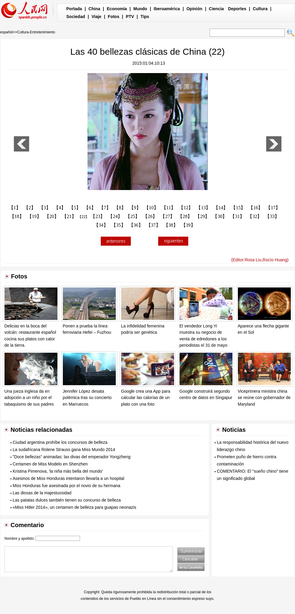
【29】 (202, 216)
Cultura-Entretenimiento (36, 32)
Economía (117, 8)
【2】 (30, 207)
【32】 (254, 216)
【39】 (188, 225)
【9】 (135, 207)
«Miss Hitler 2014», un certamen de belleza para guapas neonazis (74, 507)
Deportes (237, 8)
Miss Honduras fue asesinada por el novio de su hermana (66, 485)
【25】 (132, 216)
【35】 (118, 225)
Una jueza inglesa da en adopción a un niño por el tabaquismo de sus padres (29, 398)
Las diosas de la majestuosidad (42, 492)
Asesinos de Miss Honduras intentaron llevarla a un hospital (68, 478)
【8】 (120, 207)
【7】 (105, 207)
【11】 (168, 207)
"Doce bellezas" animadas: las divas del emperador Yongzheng (72, 456)
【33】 (272, 216)
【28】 (185, 216)
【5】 (75, 207)
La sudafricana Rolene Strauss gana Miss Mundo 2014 (64, 449)
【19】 (34, 216)
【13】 (203, 207)
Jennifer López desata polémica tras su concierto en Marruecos (87, 398)
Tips (144, 16)
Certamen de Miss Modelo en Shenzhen (50, 464)
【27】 (167, 216)
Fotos (113, 16)
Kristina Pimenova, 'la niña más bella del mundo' (58, 471)
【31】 (237, 216)
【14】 (221, 207)
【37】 (153, 225)
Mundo (140, 8)
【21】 (69, 216)
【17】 (273, 207)
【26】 (150, 216)
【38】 (171, 225)
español (6, 32)
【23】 (98, 216)
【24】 (115, 216)
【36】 (136, 225)
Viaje (96, 16)
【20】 (52, 216)
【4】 (60, 207)
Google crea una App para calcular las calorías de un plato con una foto (145, 398)
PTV (130, 16)
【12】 (186, 207)
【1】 (15, 207)
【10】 (151, 207)
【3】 (45, 207)
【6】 (90, 207)
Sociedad (75, 16)
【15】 (238, 207)
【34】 (101, 225)
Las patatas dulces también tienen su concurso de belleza (67, 500)
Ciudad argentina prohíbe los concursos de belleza (60, 442)
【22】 (83, 217)
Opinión (194, 8)
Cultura (260, 8)
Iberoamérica (167, 8)
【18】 (17, 216)
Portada (74, 8)
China (94, 8)
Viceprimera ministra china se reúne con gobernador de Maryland (264, 398)
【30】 (220, 216)
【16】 (255, 207)
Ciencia (216, 8)
